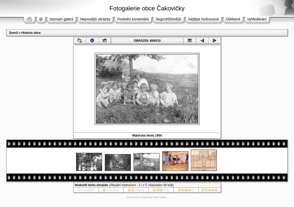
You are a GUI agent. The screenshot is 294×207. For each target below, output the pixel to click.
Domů (13, 33)
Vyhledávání (257, 19)
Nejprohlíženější (168, 19)
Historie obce (31, 33)
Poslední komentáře (133, 19)
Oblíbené (233, 19)
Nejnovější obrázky (95, 19)
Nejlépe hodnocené (203, 19)
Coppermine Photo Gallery (153, 197)
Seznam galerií (61, 19)
